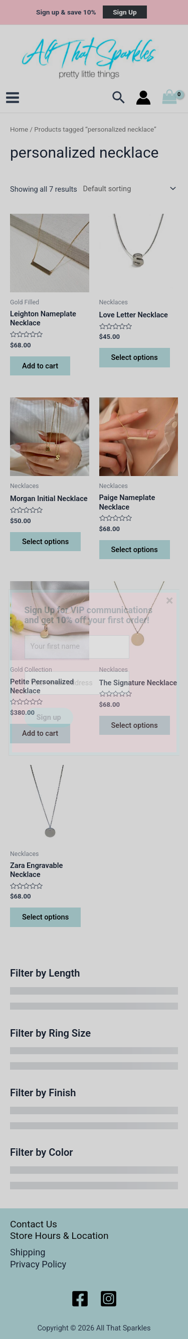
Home (19, 129)
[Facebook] (80, 1298)
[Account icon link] (143, 97)
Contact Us (33, 1224)
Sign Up (125, 12)
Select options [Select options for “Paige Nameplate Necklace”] (134, 549)
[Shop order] (127, 188)
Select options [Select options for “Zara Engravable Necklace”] (45, 917)
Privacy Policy (38, 1264)
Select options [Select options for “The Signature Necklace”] (134, 725)
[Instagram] (108, 1298)
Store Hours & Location (59, 1235)
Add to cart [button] (40, 365)
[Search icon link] (119, 98)
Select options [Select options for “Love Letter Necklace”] (134, 357)
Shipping (27, 1252)
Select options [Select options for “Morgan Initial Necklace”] (45, 541)
